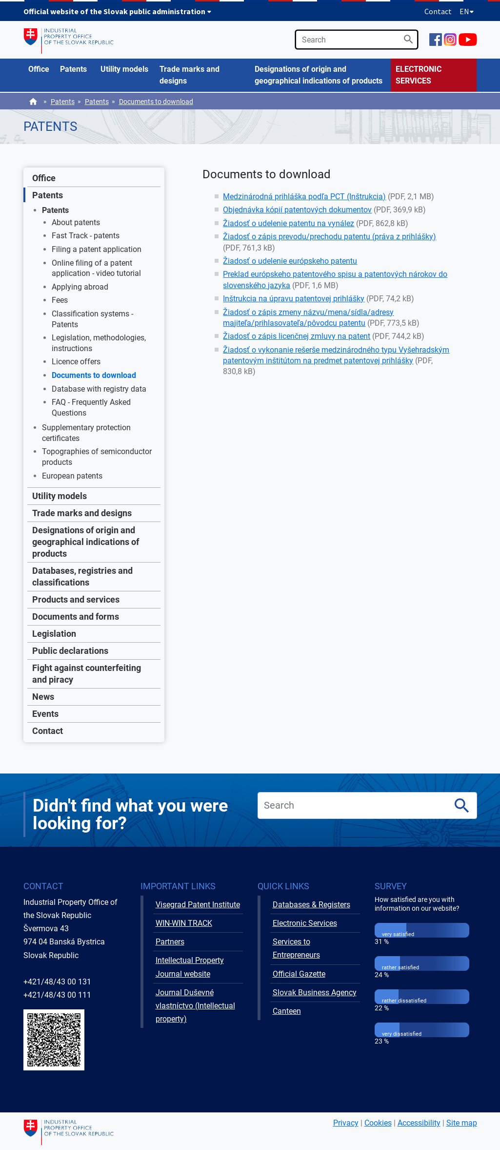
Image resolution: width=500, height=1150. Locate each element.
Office (44, 178)
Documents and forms (75, 616)
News (43, 696)
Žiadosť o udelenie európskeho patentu (290, 261)
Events (45, 714)
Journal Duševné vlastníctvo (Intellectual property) (195, 1006)
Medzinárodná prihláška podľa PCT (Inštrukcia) (304, 196)
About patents (76, 222)
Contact (438, 11)
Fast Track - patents (86, 235)
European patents (72, 476)
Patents (63, 101)
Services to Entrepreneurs (296, 948)
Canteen (287, 1011)
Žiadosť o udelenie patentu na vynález (288, 223)
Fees (60, 300)
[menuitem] (39, 69)
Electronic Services (305, 923)
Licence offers (76, 361)
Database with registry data (99, 389)
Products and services (76, 599)
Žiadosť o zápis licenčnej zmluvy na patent (296, 336)
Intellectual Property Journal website (190, 967)
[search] (357, 39)
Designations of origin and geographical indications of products (85, 542)
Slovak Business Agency (315, 992)
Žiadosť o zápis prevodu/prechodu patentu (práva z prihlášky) (329, 236)
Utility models (59, 496)
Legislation (54, 633)
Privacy (346, 1123)
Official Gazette (299, 974)
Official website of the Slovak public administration (117, 11)
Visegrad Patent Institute (198, 904)
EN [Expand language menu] (467, 11)
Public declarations (70, 651)
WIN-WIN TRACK (184, 923)
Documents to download (156, 101)
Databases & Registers (311, 904)
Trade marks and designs (82, 513)
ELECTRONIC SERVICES (418, 74)
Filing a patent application (96, 249)
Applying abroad (80, 287)
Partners (170, 941)
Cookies (378, 1123)
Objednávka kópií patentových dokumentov (297, 209)
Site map (461, 1123)
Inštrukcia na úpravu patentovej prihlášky (293, 298)
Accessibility (419, 1123)
